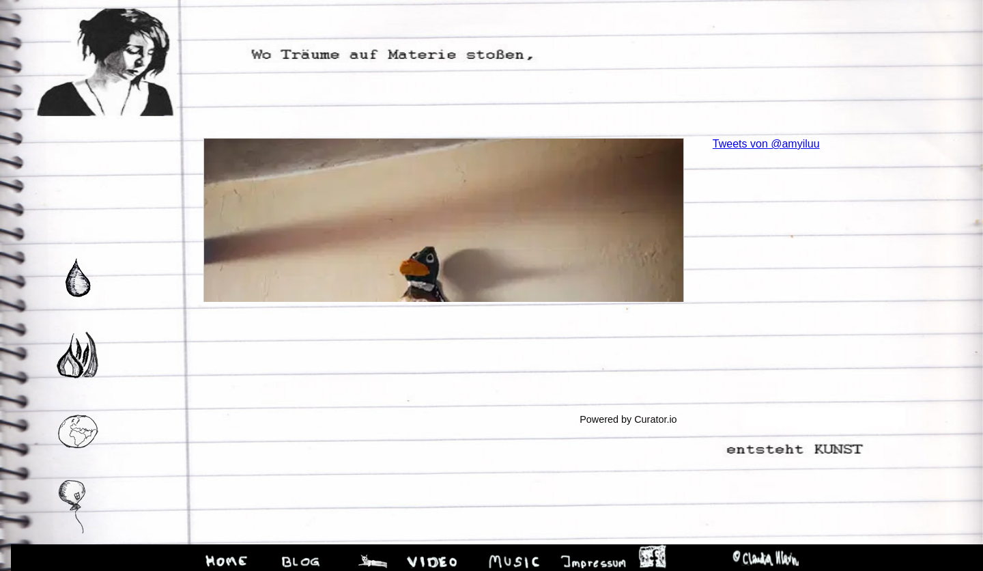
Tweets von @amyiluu (766, 144)
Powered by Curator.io (628, 419)
